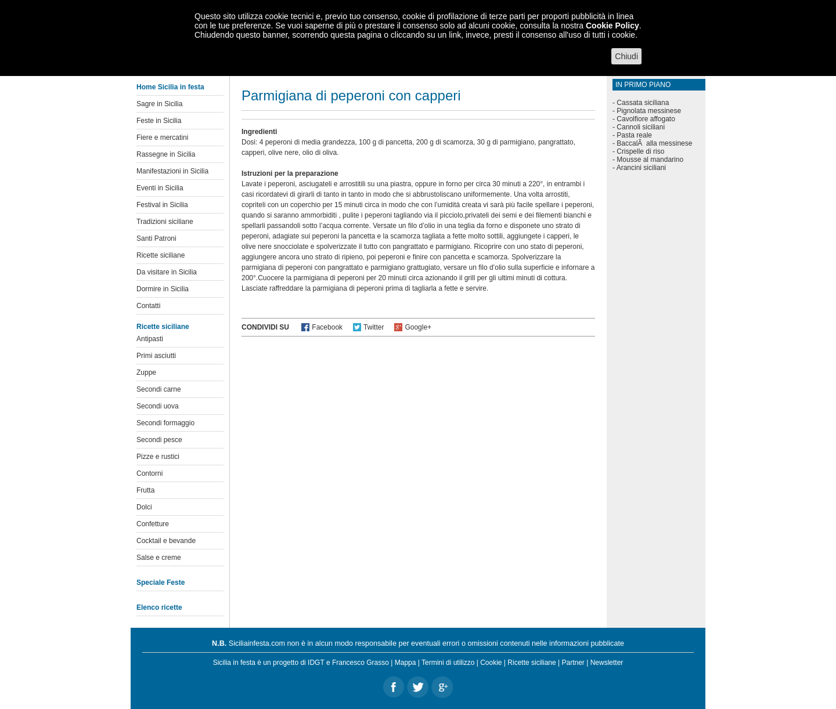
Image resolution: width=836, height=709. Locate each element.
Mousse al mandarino (650, 159)
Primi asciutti (156, 356)
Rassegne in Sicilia (165, 154)
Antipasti (149, 339)
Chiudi (626, 56)
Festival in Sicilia (162, 205)
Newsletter (607, 663)
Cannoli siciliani (641, 127)
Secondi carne (158, 389)
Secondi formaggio (165, 423)
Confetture (152, 524)
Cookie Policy (612, 25)
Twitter (373, 327)
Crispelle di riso (640, 151)
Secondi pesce (159, 440)
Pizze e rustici (157, 457)
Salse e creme (158, 558)
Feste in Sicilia (158, 121)
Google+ (418, 327)
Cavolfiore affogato (646, 119)
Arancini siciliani (641, 168)
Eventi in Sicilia (159, 188)
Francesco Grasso (360, 663)
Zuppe (146, 372)
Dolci (144, 507)
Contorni (149, 473)
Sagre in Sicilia (159, 104)
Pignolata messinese (649, 111)
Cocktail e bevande (166, 541)
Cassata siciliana (643, 103)
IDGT (316, 663)
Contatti (148, 306)
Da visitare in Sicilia (166, 272)
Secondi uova (157, 406)
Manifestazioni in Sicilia (172, 171)
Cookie (491, 663)
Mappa (405, 663)
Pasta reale (634, 135)
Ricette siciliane (160, 255)
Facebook (327, 327)
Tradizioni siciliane (164, 222)
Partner (573, 663)
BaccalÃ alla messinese (654, 143)
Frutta (145, 490)
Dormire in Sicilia (162, 289)
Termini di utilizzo (447, 663)
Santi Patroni (156, 238)
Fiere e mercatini (162, 137)
